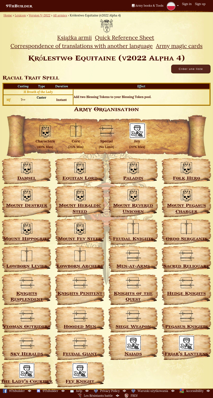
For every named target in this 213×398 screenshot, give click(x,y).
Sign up (200, 4)
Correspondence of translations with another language (81, 45)
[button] (172, 6)
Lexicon (20, 15)
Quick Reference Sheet (124, 37)
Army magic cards (179, 45)
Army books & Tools (147, 6)
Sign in (187, 4)
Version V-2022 (39, 15)
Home (8, 15)
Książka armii (74, 37)
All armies (60, 15)
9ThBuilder (19, 6)
